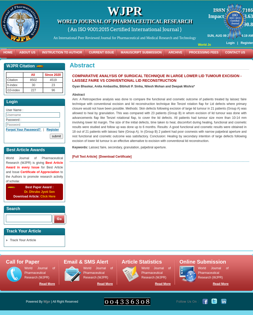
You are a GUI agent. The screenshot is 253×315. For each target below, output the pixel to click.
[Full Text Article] (84, 156)
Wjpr (46, 301)
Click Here (48, 196)
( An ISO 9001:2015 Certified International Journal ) (125, 29)
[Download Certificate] (115, 156)
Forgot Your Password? (23, 129)
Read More (47, 284)
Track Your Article (23, 240)
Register (247, 35)
